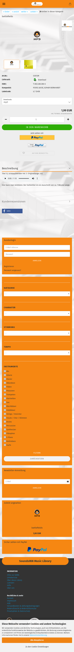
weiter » (24, 12)
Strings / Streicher (12, 414)
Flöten (8, 387)
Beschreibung (10, 168)
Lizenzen (10, 583)
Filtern (37, 453)
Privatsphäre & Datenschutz (18, 611)
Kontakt (10, 598)
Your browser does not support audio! (21, 178)
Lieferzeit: (6, 79)
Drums (8, 422)
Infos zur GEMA (13, 575)
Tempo (7, 347)
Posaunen (9, 391)
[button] (12, 211)
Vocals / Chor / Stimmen (15, 418)
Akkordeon (9, 383)
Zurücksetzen (37, 459)
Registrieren (9, 266)
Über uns (10, 588)
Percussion (9, 425)
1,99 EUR (37, 533)
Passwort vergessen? (12, 270)
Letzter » (34, 12)
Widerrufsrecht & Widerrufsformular (21, 608)
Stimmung (9, 327)
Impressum (11, 601)
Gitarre (8, 375)
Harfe (7, 445)
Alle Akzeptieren (37, 640)
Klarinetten (10, 398)
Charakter (9, 307)
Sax (6, 402)
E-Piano (8, 437)
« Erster (6, 12)
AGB (8, 603)
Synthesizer (10, 429)
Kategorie (9, 288)
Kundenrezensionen (13, 201)
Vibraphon (9, 433)
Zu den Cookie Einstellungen (37, 647)
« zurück (15, 12)
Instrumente (11, 366)
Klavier (8, 379)
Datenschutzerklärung (38, 635)
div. (6, 371)
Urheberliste (12, 578)
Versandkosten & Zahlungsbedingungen (23, 606)
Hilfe (9, 585)
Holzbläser (9, 410)
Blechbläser (10, 406)
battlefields (37, 528)
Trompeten (9, 394)
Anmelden (37, 261)
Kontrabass (10, 441)
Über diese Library (14, 580)
